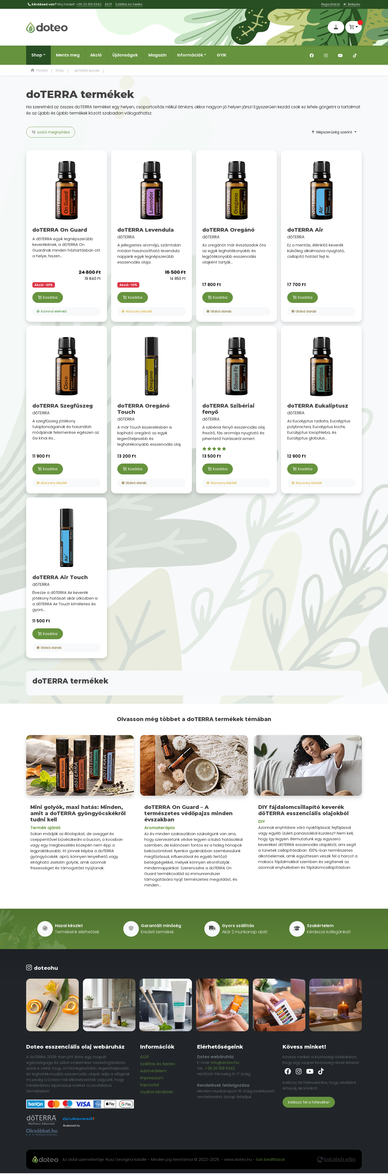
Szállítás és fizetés (157, 1064)
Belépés (351, 4)
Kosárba (48, 298)
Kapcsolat (149, 1085)
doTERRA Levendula (145, 230)
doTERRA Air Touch (60, 578)
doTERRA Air (305, 230)
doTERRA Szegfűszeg (62, 406)
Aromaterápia (159, 828)
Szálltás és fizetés (128, 4)
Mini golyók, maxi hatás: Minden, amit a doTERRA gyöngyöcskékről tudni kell (78, 814)
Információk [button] (190, 56)
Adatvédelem (153, 1071)
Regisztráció (330, 4)
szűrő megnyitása (51, 132)
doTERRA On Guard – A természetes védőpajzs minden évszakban (188, 814)
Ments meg (68, 56)
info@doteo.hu (225, 1063)
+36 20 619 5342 (89, 4)
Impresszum (151, 1078)
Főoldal (39, 71)
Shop (59, 71)
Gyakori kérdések (156, 1092)
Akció (96, 56)
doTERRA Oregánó (228, 230)
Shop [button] (36, 56)
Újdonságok (125, 56)
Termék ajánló (45, 828)
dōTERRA (151, 211)
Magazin (157, 56)
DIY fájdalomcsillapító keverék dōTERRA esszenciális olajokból (303, 811)
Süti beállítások (270, 1160)
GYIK (222, 56)
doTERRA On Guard (59, 230)
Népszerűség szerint (332, 132)
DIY (261, 822)
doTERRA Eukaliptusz (317, 406)
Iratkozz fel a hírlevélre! (308, 1102)
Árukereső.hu (71, 1126)
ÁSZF (108, 4)
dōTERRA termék (86, 71)
